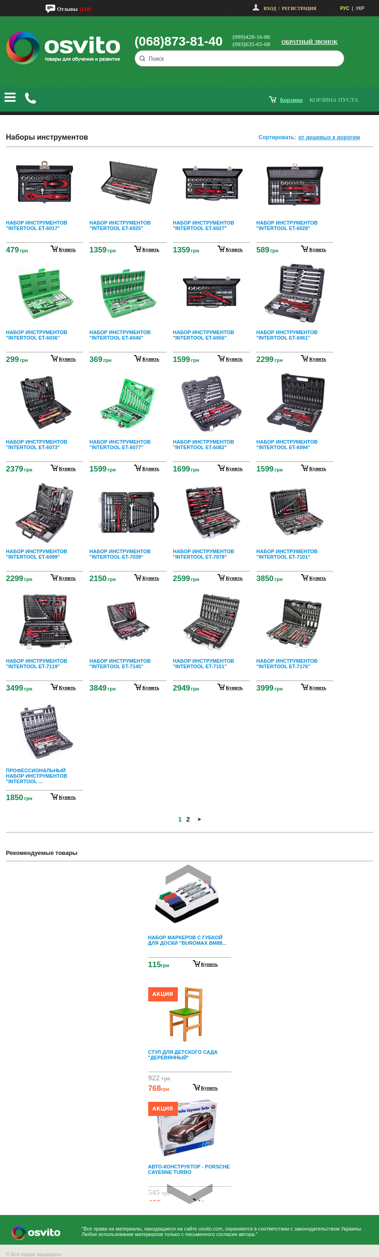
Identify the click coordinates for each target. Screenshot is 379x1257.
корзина (291, 99)
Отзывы (67, 9)
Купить (209, 964)
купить (67, 249)
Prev (188, 874)
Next (189, 1194)
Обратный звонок (309, 42)
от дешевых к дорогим (329, 137)
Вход (270, 8)
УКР (360, 8)
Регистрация (299, 8)
